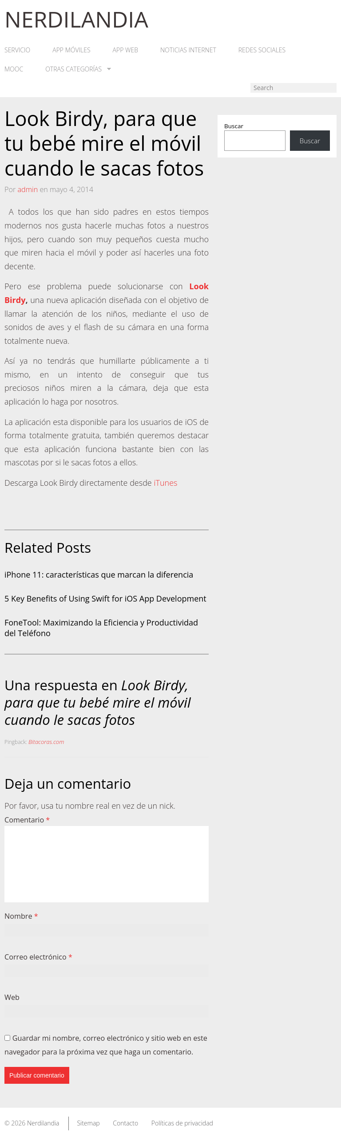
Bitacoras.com (46, 742)
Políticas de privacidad (182, 1123)
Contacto (125, 1123)
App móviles (71, 50)
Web (12, 997)
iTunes (165, 482)
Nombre (21, 916)
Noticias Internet (188, 50)
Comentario (27, 820)
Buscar (233, 126)
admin (27, 189)
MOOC (13, 69)
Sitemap (88, 1123)
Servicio (17, 50)
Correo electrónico (38, 957)
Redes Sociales (261, 50)
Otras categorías (78, 69)
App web (125, 50)
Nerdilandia (43, 1123)
